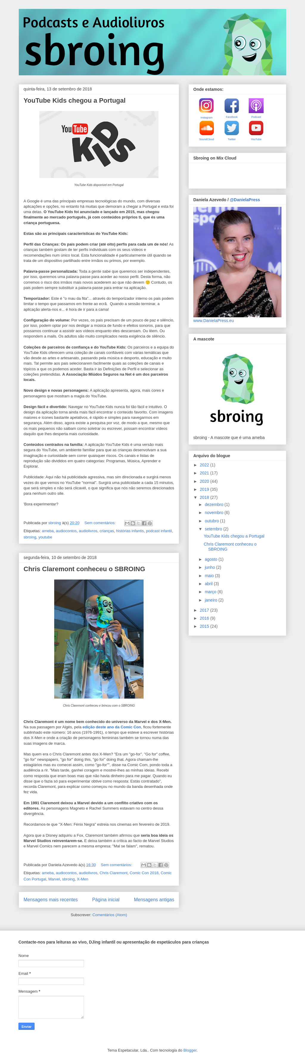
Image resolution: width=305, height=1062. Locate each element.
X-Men (82, 879)
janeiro (211, 600)
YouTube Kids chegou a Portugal (75, 100)
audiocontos (66, 531)
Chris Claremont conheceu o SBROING (84, 569)
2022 (205, 465)
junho (210, 567)
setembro (214, 529)
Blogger (190, 1050)
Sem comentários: (101, 523)
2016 (205, 618)
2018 (205, 497)
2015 (205, 626)
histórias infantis (130, 531)
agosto (211, 559)
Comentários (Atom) (109, 915)
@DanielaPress (245, 199)
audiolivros (88, 531)
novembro (214, 512)
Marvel (54, 879)
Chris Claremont (113, 873)
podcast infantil (159, 531)
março (211, 591)
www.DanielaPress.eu (213, 320)
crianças (106, 531)
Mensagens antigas (154, 899)
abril (209, 583)
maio (210, 575)
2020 (205, 481)
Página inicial (105, 899)
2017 (205, 610)
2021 (205, 473)
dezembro (214, 504)
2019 (205, 489)
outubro (212, 520)
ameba (48, 531)
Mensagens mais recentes (51, 899)
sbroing (30, 537)
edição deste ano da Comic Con (112, 727)
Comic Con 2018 (144, 873)
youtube (45, 537)
